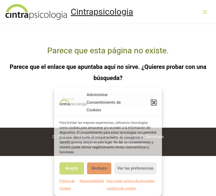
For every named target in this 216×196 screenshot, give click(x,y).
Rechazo (99, 168)
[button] (154, 102)
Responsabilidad (92, 181)
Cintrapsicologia (102, 12)
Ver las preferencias (135, 168)
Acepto (71, 168)
